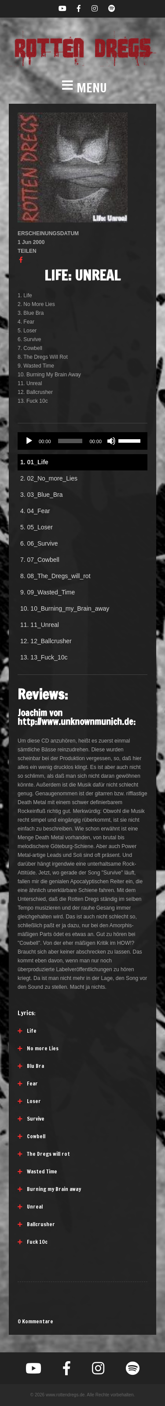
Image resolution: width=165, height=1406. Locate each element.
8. (55, 575)
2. (48, 478)
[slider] (70, 441)
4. (35, 510)
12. (46, 641)
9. (47, 592)
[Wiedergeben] (29, 441)
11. (39, 624)
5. (36, 527)
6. (39, 543)
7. (39, 559)
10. (64, 608)
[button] (82, 88)
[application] (82, 441)
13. (43, 657)
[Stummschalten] (111, 441)
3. (41, 494)
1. (34, 462)
